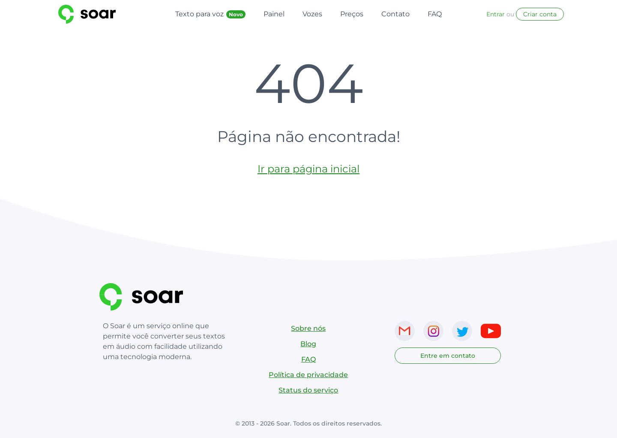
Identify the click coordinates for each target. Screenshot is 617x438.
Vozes (312, 14)
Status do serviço (308, 390)
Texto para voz (210, 14)
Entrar (495, 14)
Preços (351, 14)
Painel (274, 14)
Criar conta (540, 14)
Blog (308, 344)
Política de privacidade (308, 375)
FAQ (435, 14)
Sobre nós (308, 328)
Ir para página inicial (308, 169)
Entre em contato (447, 355)
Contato (395, 14)
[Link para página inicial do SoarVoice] (105, 14)
